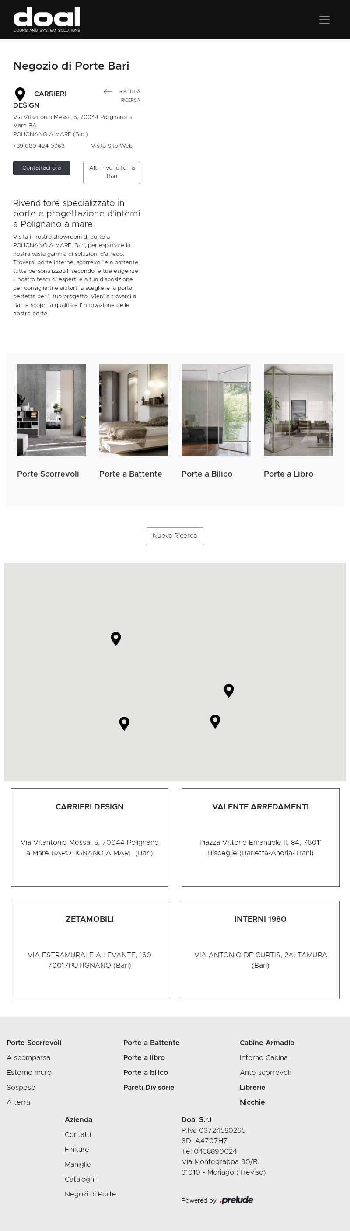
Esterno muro (29, 1072)
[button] (41, 168)
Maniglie (78, 1164)
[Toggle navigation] (324, 19)
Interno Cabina (264, 1057)
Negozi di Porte (90, 1194)
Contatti (78, 1134)
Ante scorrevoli (265, 1072)
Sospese (21, 1087)
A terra (18, 1102)
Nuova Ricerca (175, 536)
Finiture (77, 1149)
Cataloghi (80, 1179)
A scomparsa (28, 1057)
